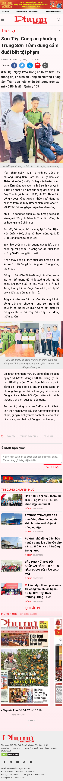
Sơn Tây (11, 436)
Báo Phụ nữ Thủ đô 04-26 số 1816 (31, 710)
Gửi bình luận (52, 467)
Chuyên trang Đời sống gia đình (26, 11)
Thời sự (8, 30)
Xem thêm (31, 725)
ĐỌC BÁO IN (31, 607)
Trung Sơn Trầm (29, 436)
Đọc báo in (5, 11)
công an (48, 436)
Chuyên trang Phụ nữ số (53, 11)
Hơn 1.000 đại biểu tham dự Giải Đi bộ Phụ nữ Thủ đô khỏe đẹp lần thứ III (43, 500)
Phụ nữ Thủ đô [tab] (9, 614)
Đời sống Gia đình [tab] (28, 614)
